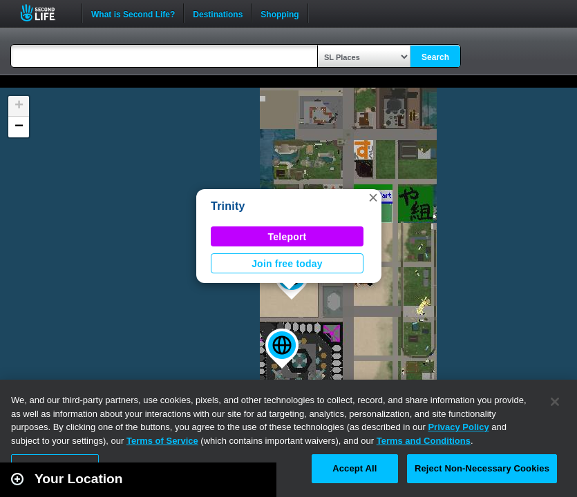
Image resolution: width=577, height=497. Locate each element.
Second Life (45, 12)
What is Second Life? (133, 13)
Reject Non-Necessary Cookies (482, 468)
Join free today (287, 263)
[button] (282, 348)
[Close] (555, 402)
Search (435, 57)
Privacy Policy (458, 427)
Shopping (280, 13)
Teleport (287, 236)
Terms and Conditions (424, 441)
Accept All (354, 468)
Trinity (228, 206)
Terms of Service (162, 441)
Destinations (218, 13)
